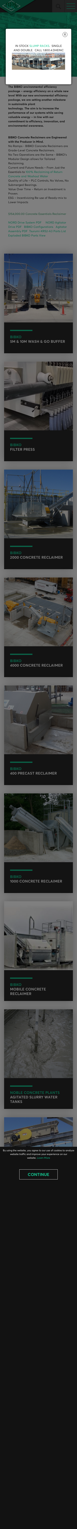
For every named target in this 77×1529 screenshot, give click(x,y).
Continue (38, 1175)
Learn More (43, 1158)
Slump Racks (39, 46)
